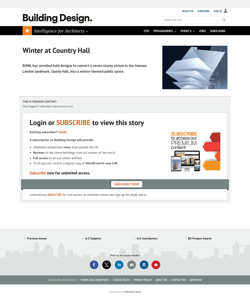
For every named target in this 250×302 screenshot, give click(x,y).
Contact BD (178, 279)
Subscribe (203, 11)
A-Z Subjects (93, 238)
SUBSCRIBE (73, 122)
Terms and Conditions (94, 279)
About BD (161, 279)
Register (187, 11)
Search (224, 20)
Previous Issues (37, 238)
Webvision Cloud (133, 291)
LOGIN (62, 132)
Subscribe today (126, 184)
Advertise (195, 279)
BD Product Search (199, 238)
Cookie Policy (121, 279)
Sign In (218, 11)
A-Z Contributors (147, 238)
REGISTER (54, 195)
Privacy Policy (143, 279)
